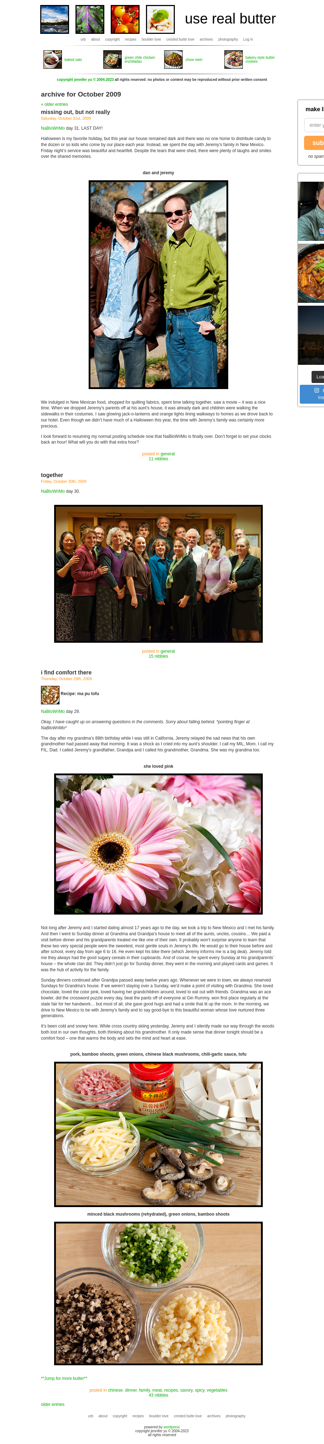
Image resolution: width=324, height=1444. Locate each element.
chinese (115, 1390)
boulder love (151, 39)
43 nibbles (158, 1395)
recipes (130, 39)
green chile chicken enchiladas (140, 59)
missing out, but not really (75, 112)
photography (228, 39)
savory (187, 1390)
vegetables (217, 1390)
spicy (199, 1390)
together (52, 475)
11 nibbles (158, 458)
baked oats (73, 60)
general (168, 453)
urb (82, 39)
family (144, 1390)
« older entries (54, 104)
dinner (131, 1390)
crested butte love (180, 39)
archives (206, 39)
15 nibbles (158, 656)
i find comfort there (66, 672)
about (95, 39)
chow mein (194, 60)
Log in (248, 39)
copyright (112, 39)
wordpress (171, 1427)
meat (157, 1390)
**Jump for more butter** (64, 1378)
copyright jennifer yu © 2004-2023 (85, 80)
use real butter (230, 18)
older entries (52, 1404)
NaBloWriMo (53, 128)
